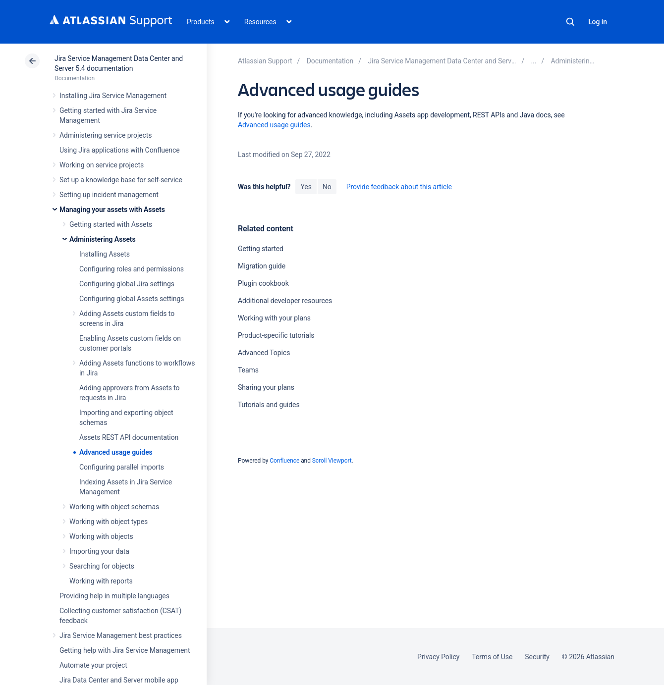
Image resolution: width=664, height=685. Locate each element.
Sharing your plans (266, 387)
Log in (597, 22)
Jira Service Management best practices (120, 635)
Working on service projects (101, 165)
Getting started (260, 249)
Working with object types (108, 522)
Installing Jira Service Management (112, 96)
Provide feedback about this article (399, 187)
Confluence (284, 460)
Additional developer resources (285, 301)
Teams (248, 370)
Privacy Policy (438, 657)
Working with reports (101, 581)
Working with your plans (274, 318)
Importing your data (99, 551)
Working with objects (101, 536)
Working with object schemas (114, 507)
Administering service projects (105, 135)
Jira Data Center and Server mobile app (118, 680)
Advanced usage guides (116, 452)
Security (537, 657)
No (327, 187)
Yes (305, 187)
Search (570, 22)
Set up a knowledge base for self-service (120, 180)
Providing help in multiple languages (114, 596)
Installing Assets (104, 254)
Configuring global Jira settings (126, 284)
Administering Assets (102, 239)
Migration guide (261, 266)
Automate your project (93, 665)
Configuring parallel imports (121, 467)
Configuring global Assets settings (131, 299)
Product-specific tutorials (276, 335)
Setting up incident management (109, 195)
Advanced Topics (264, 353)
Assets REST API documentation (128, 437)
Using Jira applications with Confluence (119, 150)
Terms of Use (492, 657)
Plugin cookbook (263, 283)
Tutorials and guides (269, 405)
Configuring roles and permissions (131, 269)
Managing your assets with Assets (112, 209)
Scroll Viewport (332, 460)
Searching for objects (101, 566)
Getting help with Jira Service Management (124, 650)
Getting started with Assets (110, 224)
